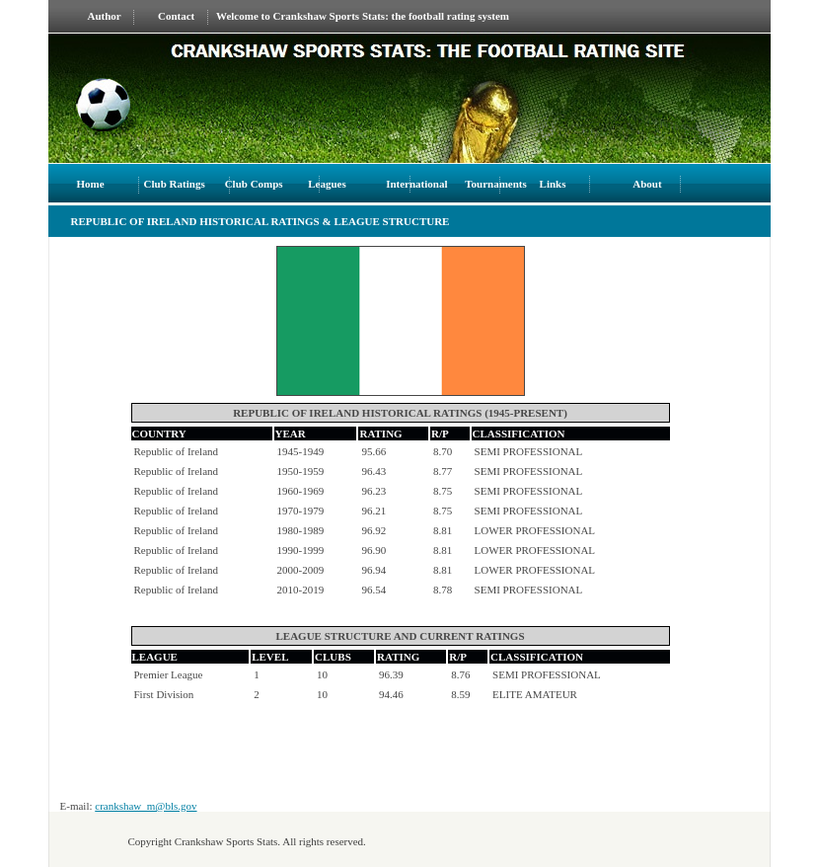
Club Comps (254, 184)
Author (104, 16)
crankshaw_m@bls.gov (145, 806)
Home (91, 184)
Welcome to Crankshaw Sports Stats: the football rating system (362, 16)
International (416, 184)
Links (554, 184)
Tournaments (497, 184)
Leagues (327, 184)
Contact (176, 16)
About (646, 184)
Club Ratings (174, 184)
